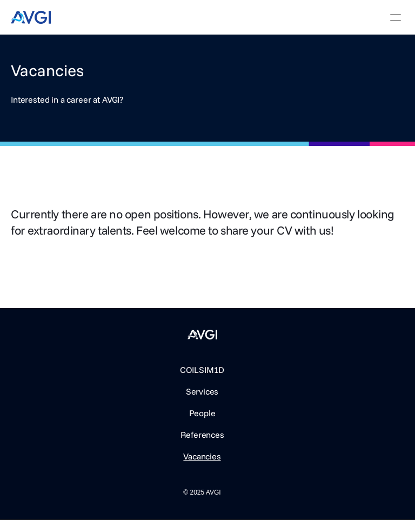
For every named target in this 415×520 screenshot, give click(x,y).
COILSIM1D (202, 369)
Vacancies (201, 456)
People (202, 413)
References (202, 434)
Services (202, 391)
